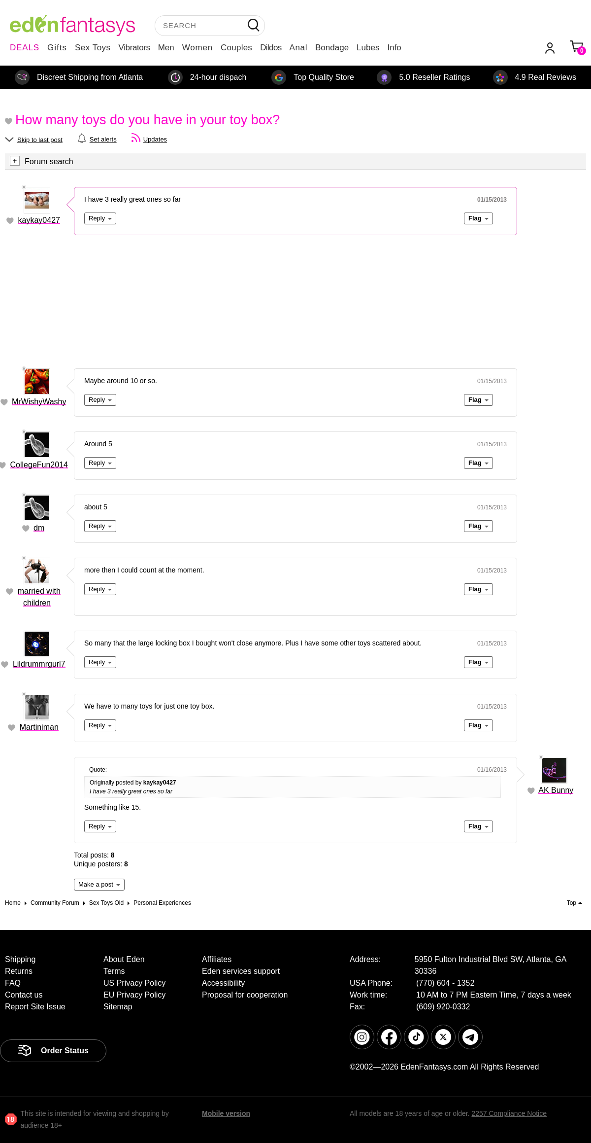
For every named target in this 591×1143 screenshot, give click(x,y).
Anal (298, 47)
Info (394, 47)
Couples (236, 47)
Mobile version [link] (226, 1113)
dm (38, 528)
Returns (19, 971)
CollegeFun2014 (39, 465)
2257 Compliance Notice (509, 1113)
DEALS (24, 47)
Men (166, 47)
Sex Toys (93, 47)
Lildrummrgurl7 (39, 664)
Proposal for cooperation (245, 995)
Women (197, 47)
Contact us (23, 995)
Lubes (368, 47)
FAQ (13, 983)
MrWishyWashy (39, 401)
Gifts (57, 47)
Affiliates (216, 959)
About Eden (124, 959)
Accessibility (223, 983)
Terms (114, 971)
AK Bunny (555, 790)
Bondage (332, 47)
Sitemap (117, 1006)
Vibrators (134, 47)
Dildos (270, 47)
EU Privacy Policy (134, 995)
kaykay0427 (39, 220)
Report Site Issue (35, 1006)
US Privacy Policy (134, 983)
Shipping (20, 959)
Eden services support (241, 971)
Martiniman (39, 727)
